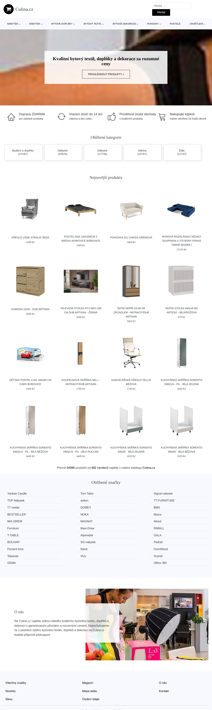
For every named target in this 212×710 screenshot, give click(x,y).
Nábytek (12, 23)
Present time (16, 534)
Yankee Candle (17, 493)
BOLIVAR (67, 527)
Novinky (10, 668)
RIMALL (66, 520)
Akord (117, 513)
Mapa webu (89, 668)
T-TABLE (119, 520)
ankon (12, 500)
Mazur (170, 507)
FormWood (120, 534)
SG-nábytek (120, 527)
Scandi (65, 540)
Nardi (64, 534)
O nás (163, 660)
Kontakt (164, 668)
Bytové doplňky (61, 23)
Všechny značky (15, 660)
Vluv (11, 540)
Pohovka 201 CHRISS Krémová (131, 237)
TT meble (119, 500)
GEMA (117, 540)
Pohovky (153, 23)
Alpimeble (172, 520)
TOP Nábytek (174, 493)
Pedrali (170, 527)
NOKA (117, 507)
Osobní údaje (90, 676)
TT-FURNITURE (71, 500)
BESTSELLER (70, 507)
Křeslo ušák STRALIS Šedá (30, 237)
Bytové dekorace (124, 23)
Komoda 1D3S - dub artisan (30, 309)
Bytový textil (93, 23)
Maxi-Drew (15, 520)
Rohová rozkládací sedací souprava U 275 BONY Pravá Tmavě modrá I (181, 240)
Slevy (8, 676)
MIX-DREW (15, 513)
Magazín (87, 660)
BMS (11, 507)
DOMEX (171, 500)
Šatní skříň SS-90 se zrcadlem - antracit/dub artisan (131, 312)
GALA (12, 527)
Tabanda (171, 534)
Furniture (171, 513)
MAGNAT (67, 513)
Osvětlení (196, 23)
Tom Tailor (67, 493)
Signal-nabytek (122, 493)
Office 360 (172, 540)
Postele (175, 23)
